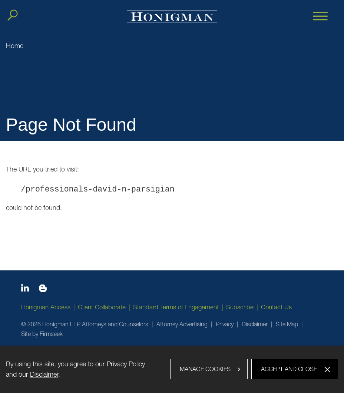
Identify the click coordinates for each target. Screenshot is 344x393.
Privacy (225, 324)
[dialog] (172, 369)
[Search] (12, 15)
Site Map (287, 324)
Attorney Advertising (182, 324)
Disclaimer (255, 324)
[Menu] (320, 16)
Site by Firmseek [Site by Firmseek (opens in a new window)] (42, 333)
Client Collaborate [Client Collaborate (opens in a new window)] (102, 307)
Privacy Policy (126, 364)
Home (14, 46)
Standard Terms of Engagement (176, 307)
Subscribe (240, 307)
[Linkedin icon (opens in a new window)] (25, 289)
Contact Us (276, 307)
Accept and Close (289, 369)
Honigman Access (45, 307)
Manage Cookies (205, 369)
